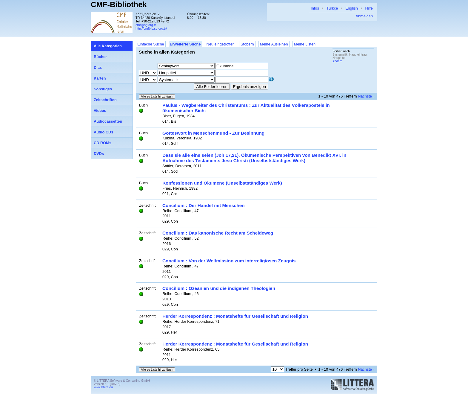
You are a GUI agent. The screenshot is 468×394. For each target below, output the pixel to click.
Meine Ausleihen (274, 44)
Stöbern (247, 44)
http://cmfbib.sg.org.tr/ (151, 28)
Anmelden (364, 16)
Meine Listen (305, 44)
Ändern (337, 61)
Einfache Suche (150, 44)
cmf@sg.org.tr (146, 25)
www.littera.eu (103, 387)
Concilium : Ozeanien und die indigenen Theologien (218, 288)
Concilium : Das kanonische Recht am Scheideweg (217, 232)
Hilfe (369, 8)
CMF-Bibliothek (119, 4)
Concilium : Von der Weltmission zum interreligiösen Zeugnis (229, 260)
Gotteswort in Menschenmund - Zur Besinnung (213, 133)
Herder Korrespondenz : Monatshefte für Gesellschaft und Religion (235, 316)
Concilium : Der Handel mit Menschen (203, 205)
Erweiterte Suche (185, 44)
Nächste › (366, 96)
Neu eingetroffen (221, 44)
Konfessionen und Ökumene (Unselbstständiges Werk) (222, 182)
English (351, 8)
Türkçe (332, 8)
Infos (315, 8)
